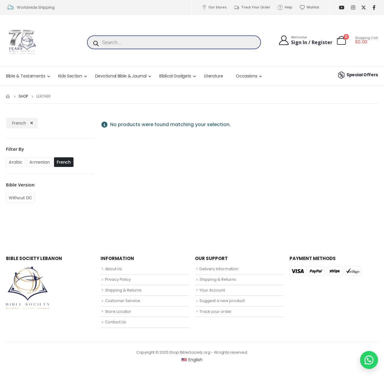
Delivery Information (219, 268)
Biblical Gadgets (175, 76)
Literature (213, 76)
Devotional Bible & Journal (121, 76)
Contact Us (115, 322)
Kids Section (70, 76)
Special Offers (357, 75)
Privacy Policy (118, 279)
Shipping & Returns (123, 290)
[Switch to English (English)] (192, 360)
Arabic (15, 162)
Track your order (216, 311)
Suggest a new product (222, 300)
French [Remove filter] (19, 123)
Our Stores (213, 7)
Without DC (20, 198)
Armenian (39, 162)
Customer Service (122, 300)
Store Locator (118, 311)
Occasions (246, 76)
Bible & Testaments (25, 76)
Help (285, 7)
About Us (113, 268)
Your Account (212, 290)
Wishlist (309, 7)
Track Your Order (252, 7)
